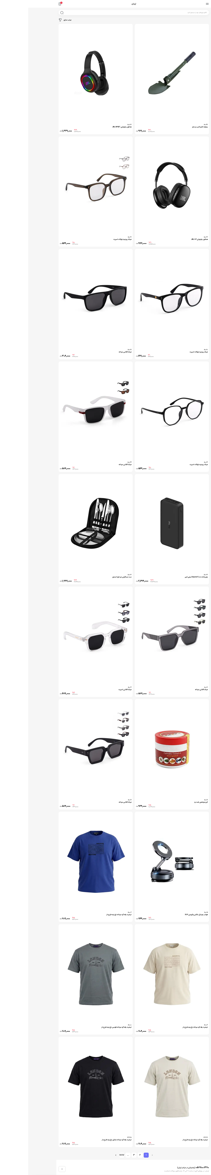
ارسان (105, 3)
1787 (93, 1155)
